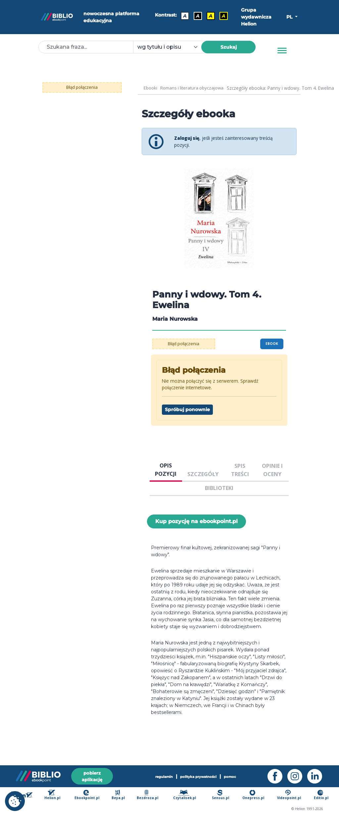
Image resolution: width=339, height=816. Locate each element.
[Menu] (282, 50)
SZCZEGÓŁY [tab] (202, 474)
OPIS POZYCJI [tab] (165, 469)
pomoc (230, 777)
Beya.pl (119, 795)
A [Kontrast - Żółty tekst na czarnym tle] (223, 16)
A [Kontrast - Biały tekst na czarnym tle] (198, 16)
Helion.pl (54, 795)
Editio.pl (321, 795)
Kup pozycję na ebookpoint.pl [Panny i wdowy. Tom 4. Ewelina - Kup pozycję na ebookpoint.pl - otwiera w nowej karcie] (196, 521)
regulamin (164, 777)
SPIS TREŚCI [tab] (240, 469)
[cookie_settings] (15, 801)
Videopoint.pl (289, 795)
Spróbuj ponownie (187, 409)
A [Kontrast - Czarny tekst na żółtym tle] (211, 16)
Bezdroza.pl (148, 795)
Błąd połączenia (82, 87)
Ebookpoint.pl (88, 795)
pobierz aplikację (92, 776)
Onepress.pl (254, 795)
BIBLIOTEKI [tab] (219, 488)
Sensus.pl (221, 795)
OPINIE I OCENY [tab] (272, 469)
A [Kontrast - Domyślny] (185, 16)
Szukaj (228, 47)
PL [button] (290, 17)
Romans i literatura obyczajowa (194, 88)
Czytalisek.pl (185, 795)
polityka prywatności (198, 777)
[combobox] (171, 47)
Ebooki (151, 88)
